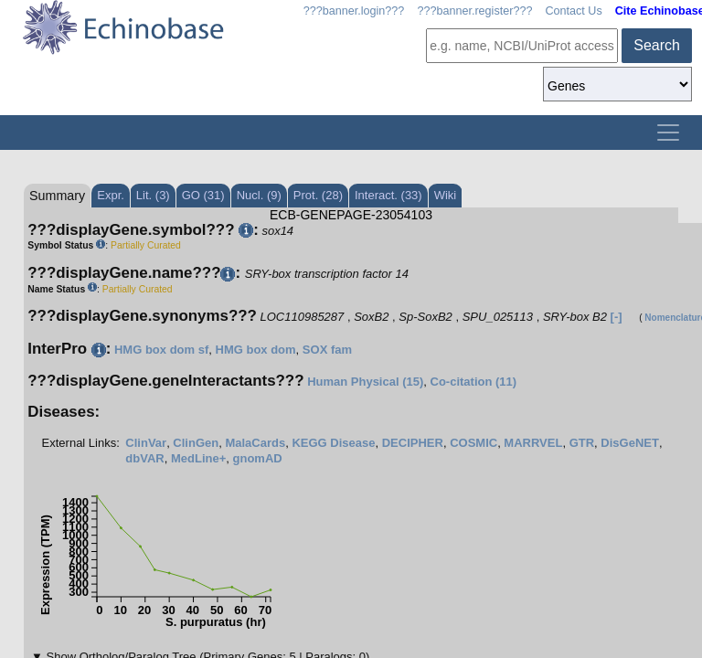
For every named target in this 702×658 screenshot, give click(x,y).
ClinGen (195, 443)
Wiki (445, 195)
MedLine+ (198, 458)
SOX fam (327, 349)
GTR (581, 443)
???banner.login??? (354, 11)
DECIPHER (412, 443)
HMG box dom (256, 349)
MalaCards (255, 443)
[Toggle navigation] (668, 132)
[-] (616, 317)
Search (656, 45)
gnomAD (257, 458)
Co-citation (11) (474, 381)
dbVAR (144, 458)
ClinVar (145, 443)
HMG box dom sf (161, 349)
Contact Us (573, 11)
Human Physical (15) (365, 381)
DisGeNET (630, 443)
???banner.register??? (474, 11)
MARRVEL (533, 443)
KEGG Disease (333, 443)
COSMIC (473, 443)
